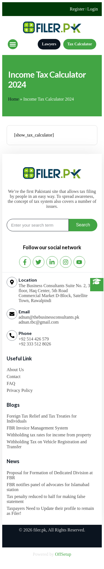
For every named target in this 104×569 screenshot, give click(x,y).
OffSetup (63, 554)
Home (13, 99)
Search (83, 224)
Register (77, 9)
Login (92, 9)
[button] (13, 44)
